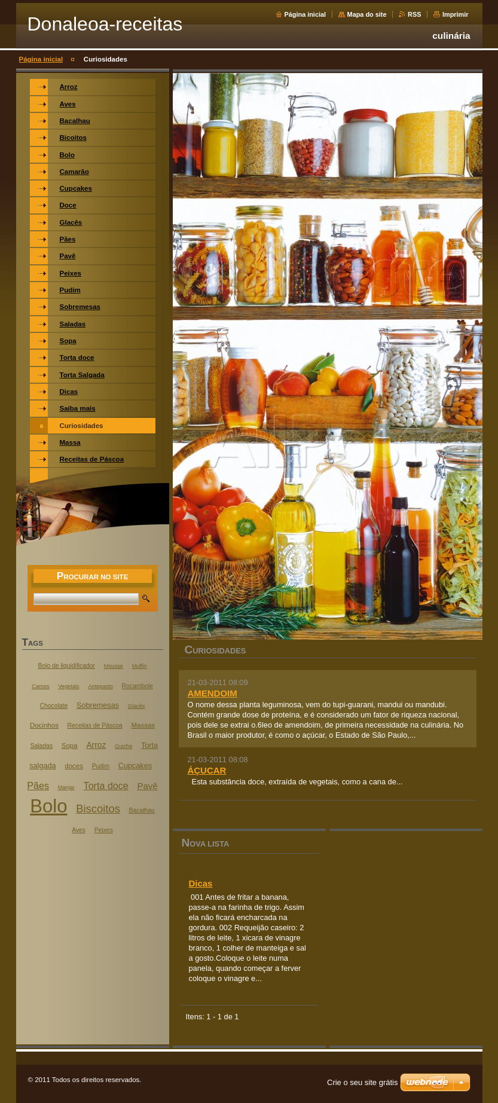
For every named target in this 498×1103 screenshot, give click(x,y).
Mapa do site (367, 14)
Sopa (70, 745)
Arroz (96, 745)
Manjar (66, 787)
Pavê (148, 786)
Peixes (103, 830)
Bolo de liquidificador (66, 665)
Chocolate (54, 705)
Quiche (123, 746)
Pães (38, 785)
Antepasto (100, 686)
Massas (143, 725)
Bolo (48, 806)
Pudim (100, 766)
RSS (414, 14)
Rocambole (137, 686)
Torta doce (106, 785)
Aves (78, 830)
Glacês (136, 706)
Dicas (201, 883)
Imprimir (455, 14)
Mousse (113, 666)
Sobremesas (98, 705)
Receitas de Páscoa (95, 725)
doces (74, 765)
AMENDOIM (212, 693)
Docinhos (44, 725)
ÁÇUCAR (207, 770)
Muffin (139, 666)
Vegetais (68, 686)
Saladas (41, 746)
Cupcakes (135, 766)
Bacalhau (142, 810)
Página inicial (305, 14)
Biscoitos (98, 808)
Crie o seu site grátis (362, 1082)
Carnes (41, 686)
